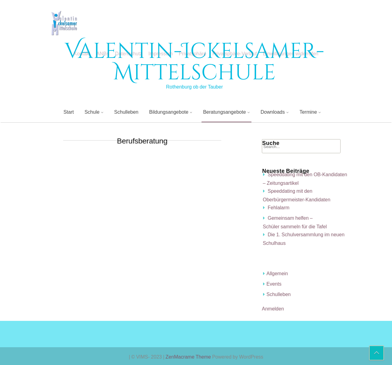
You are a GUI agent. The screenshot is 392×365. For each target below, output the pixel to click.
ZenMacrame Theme (189, 357)
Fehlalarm (333, 207)
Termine (308, 112)
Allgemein (331, 273)
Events (328, 284)
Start (68, 112)
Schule (92, 112)
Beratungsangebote (224, 112)
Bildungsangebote (168, 112)
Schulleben (126, 112)
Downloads (273, 112)
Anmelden (327, 309)
